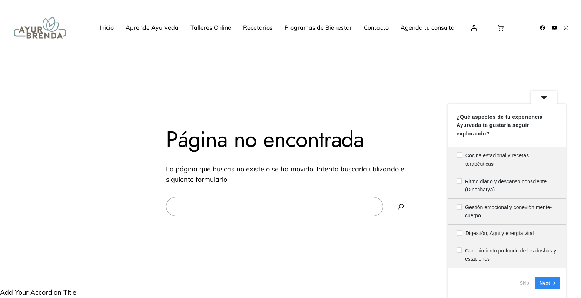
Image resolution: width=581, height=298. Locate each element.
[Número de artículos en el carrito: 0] (500, 27)
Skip (524, 283)
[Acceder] (474, 27)
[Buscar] (401, 206)
